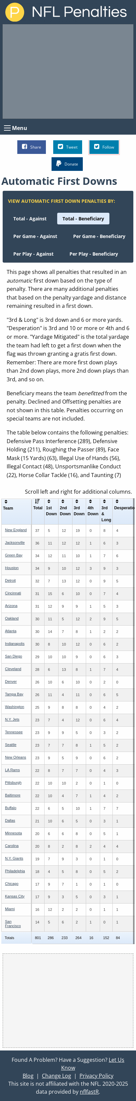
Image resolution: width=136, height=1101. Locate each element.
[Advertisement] (68, 71)
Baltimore (12, 795)
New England (16, 530)
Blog (28, 1075)
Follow (104, 147)
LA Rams (12, 770)
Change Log (56, 1075)
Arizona (11, 606)
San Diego (13, 656)
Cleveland (13, 669)
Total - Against (30, 218)
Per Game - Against (35, 236)
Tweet (67, 147)
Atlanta (10, 631)
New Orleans (15, 757)
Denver (11, 681)
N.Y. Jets (12, 719)
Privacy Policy (96, 1075)
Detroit (10, 580)
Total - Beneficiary (83, 218)
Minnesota (13, 833)
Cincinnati (13, 593)
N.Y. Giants (14, 858)
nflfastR (89, 1091)
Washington (14, 707)
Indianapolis (15, 644)
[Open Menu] (7, 128)
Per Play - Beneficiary (93, 254)
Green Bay (14, 555)
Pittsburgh (13, 783)
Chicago (11, 884)
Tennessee (14, 732)
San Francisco (13, 923)
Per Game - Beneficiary (99, 236)
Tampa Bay (14, 694)
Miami (10, 909)
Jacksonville (15, 543)
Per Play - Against (33, 254)
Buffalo (10, 808)
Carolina (12, 846)
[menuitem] (30, 218)
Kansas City (15, 896)
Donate (67, 164)
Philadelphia (15, 871)
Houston (12, 568)
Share (31, 147)
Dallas (10, 820)
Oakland (12, 618)
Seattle (10, 745)
